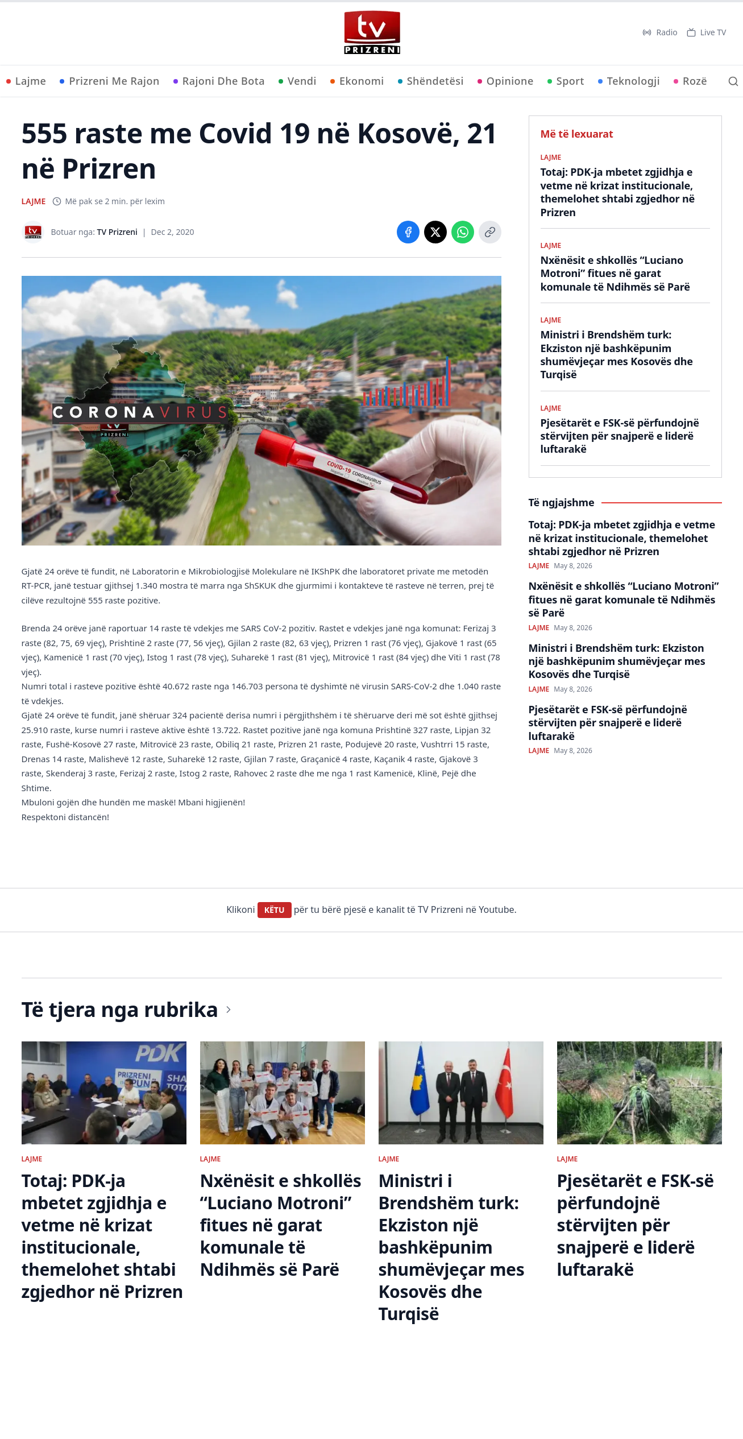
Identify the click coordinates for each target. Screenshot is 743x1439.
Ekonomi (357, 81)
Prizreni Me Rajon (109, 81)
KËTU (274, 909)
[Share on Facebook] (408, 232)
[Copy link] (490, 232)
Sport (565, 81)
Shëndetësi (431, 81)
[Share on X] (435, 232)
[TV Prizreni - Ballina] (372, 32)
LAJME (34, 201)
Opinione (506, 81)
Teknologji (629, 81)
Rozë (690, 81)
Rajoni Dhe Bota (219, 81)
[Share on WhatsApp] (462, 232)
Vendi (298, 81)
